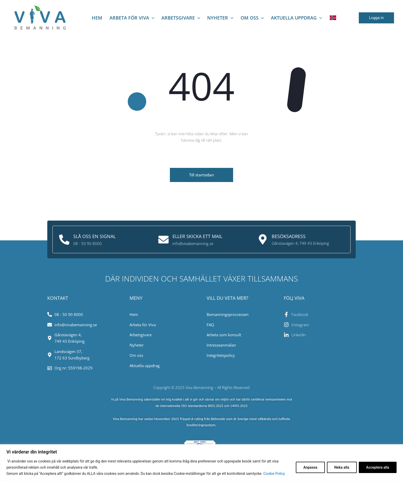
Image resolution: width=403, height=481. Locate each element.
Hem (101, 18)
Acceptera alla (377, 467)
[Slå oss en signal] (64, 239)
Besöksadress (289, 236)
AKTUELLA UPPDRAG (284, 18)
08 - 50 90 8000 (87, 243)
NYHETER (215, 18)
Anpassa (310, 467)
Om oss (243, 18)
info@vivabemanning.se (192, 243)
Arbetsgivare (179, 18)
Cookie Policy (274, 473)
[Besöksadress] (263, 239)
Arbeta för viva (133, 18)
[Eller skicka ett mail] (163, 239)
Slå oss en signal (94, 236)
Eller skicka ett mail (197, 236)
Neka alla (341, 467)
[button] (376, 17)
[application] (153, 18)
